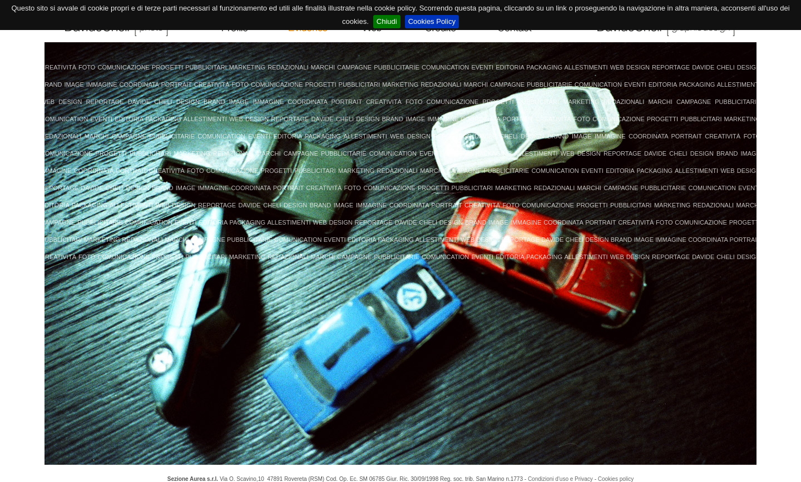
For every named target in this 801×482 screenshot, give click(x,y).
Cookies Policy (432, 21)
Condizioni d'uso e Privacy (560, 479)
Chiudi (387, 21)
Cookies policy (616, 479)
